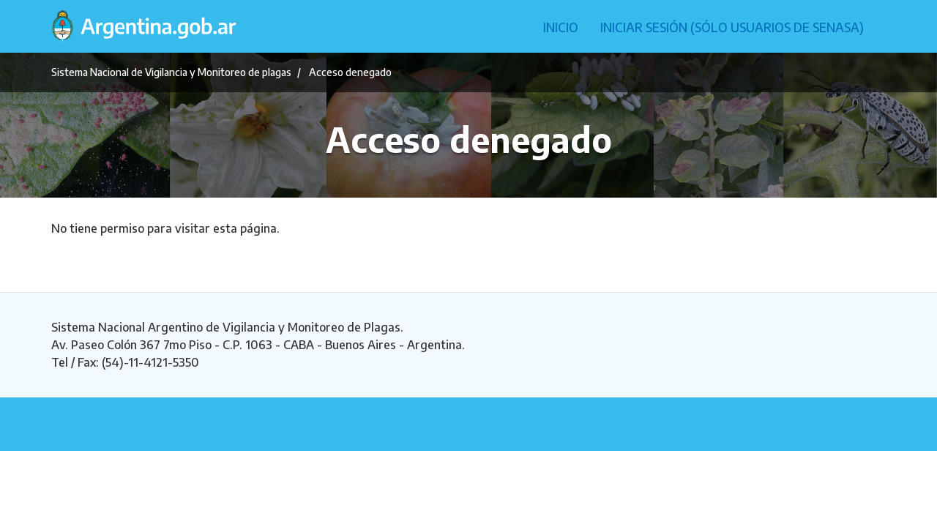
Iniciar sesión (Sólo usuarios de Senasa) (732, 27)
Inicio (560, 27)
